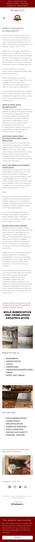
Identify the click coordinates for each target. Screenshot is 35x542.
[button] (4, 18)
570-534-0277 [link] (17, 10)
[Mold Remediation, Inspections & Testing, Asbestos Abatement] (17, 3)
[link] (17, 18)
